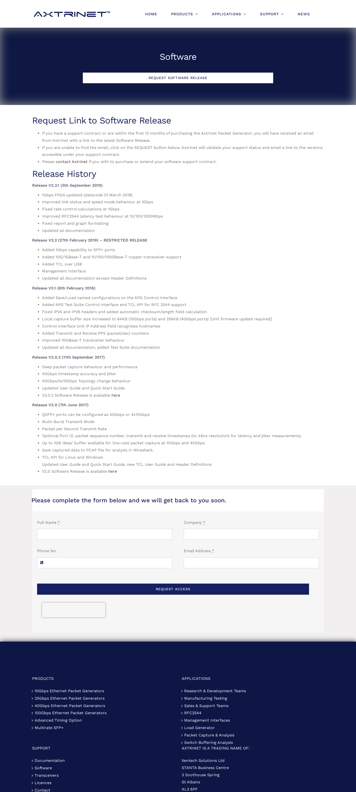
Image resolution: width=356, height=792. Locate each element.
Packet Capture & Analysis (209, 735)
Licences (43, 782)
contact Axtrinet (72, 161)
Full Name (48, 522)
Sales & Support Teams (206, 705)
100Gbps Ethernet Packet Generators (71, 713)
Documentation (50, 760)
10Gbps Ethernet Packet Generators (69, 691)
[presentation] (73, 610)
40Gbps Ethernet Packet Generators (70, 705)
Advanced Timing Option (58, 720)
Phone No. (47, 550)
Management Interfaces (207, 720)
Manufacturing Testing (205, 698)
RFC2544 (192, 713)
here (115, 395)
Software (43, 768)
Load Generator (199, 727)
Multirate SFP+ (49, 727)
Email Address (199, 550)
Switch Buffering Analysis (208, 742)
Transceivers (47, 775)
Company (194, 522)
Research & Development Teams (215, 691)
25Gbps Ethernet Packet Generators (70, 698)
